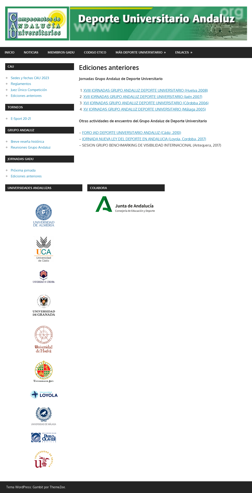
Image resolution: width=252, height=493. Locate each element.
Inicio (9, 52)
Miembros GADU (61, 52)
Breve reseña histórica (27, 141)
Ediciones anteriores (26, 96)
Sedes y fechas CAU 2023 (30, 78)
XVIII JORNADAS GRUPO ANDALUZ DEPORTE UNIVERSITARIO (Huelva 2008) (145, 90)
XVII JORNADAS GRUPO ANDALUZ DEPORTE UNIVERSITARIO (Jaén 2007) (142, 96)
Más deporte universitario (139, 52)
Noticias (31, 52)
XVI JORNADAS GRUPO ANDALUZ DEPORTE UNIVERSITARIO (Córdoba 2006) (146, 103)
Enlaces (182, 52)
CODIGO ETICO (95, 52)
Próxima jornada (23, 170)
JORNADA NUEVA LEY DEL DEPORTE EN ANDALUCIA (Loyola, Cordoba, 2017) (144, 139)
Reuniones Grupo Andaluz (31, 147)
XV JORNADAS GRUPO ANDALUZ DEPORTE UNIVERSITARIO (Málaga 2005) (144, 109)
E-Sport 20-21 (21, 118)
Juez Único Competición (29, 90)
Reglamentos (21, 84)
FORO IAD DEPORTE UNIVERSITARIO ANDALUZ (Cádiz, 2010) (131, 132)
